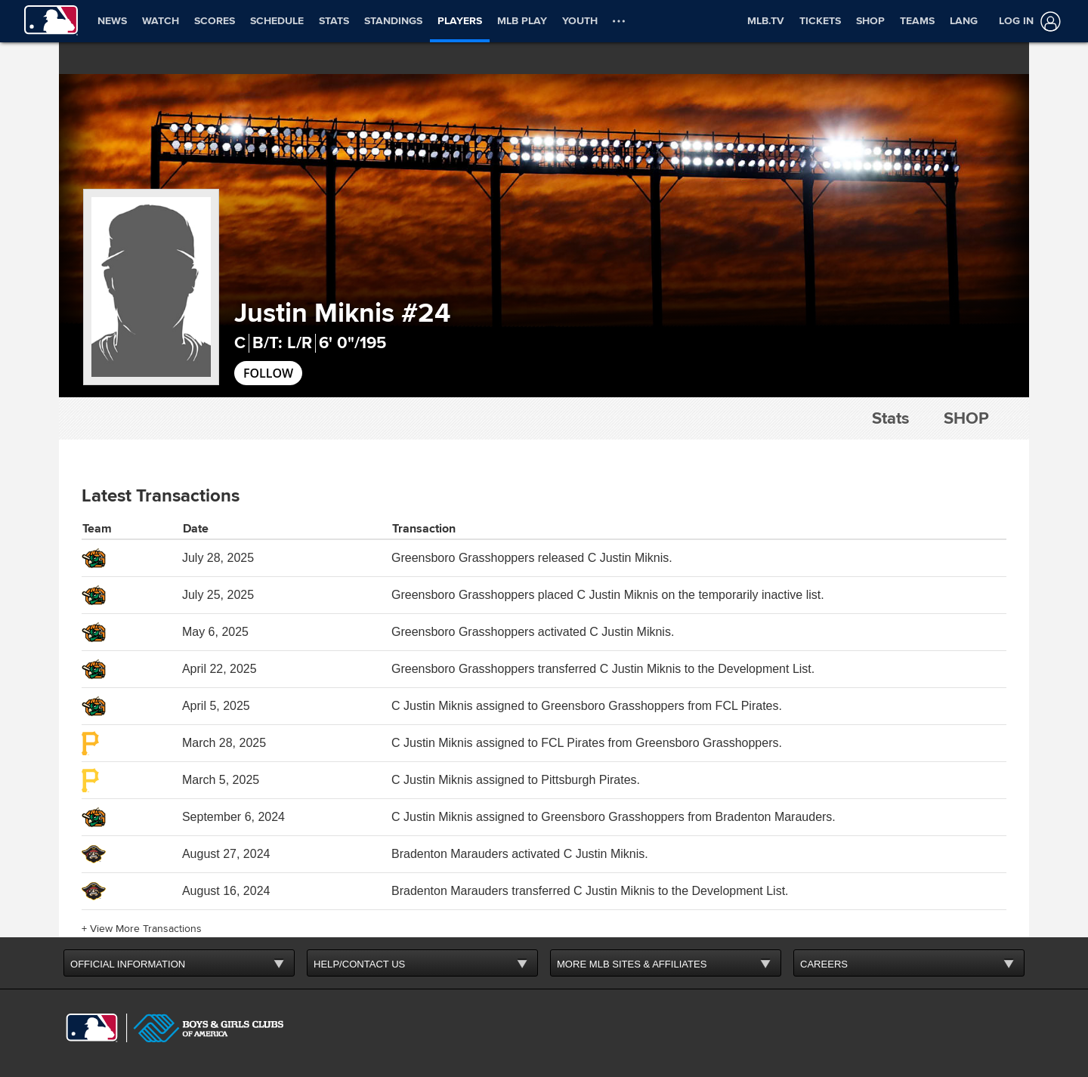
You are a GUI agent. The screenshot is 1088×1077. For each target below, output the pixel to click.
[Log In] (1027, 21)
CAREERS (824, 964)
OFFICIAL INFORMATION (127, 964)
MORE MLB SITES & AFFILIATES (631, 964)
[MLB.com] (91, 1028)
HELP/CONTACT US (359, 964)
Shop (966, 418)
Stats (890, 418)
